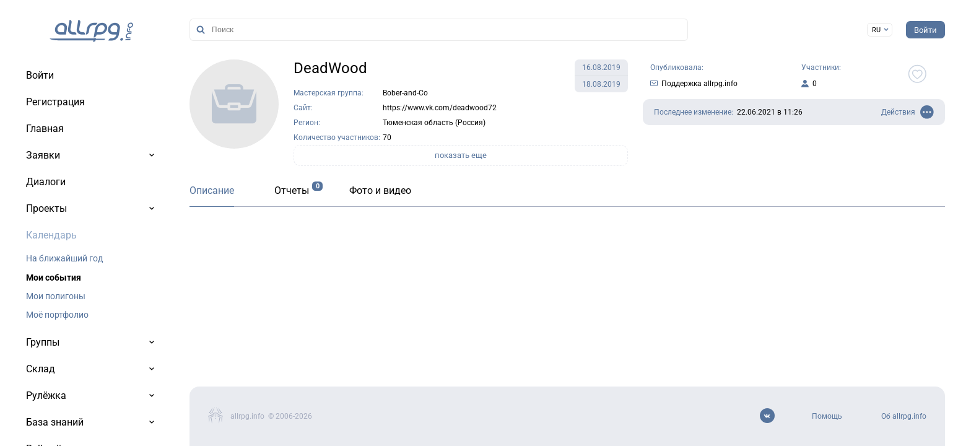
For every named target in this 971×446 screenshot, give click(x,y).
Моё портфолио (57, 315)
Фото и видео (380, 190)
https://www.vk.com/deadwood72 (440, 107)
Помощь (827, 416)
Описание (211, 190)
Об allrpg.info (903, 416)
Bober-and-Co (405, 93)
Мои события (53, 277)
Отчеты (291, 190)
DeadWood (330, 68)
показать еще (461, 155)
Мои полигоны (55, 296)
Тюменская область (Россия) (434, 122)
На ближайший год (64, 258)
